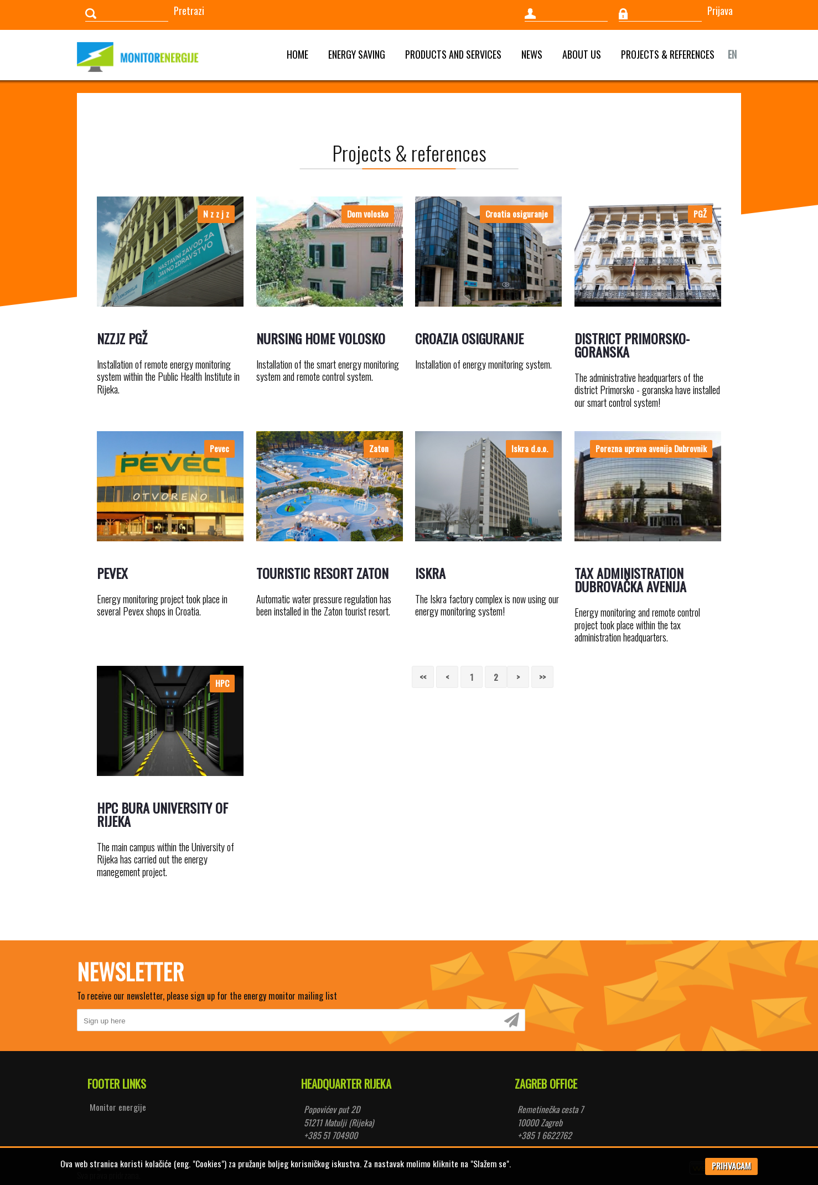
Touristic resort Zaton (322, 573)
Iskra (430, 573)
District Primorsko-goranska (632, 344)
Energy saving (356, 54)
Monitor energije (118, 1107)
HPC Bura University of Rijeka (162, 814)
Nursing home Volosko (320, 338)
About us (581, 54)
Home (297, 54)
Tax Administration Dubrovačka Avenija (630, 579)
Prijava (720, 10)
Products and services (453, 54)
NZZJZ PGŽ (122, 338)
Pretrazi (189, 10)
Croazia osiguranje (469, 338)
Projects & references (668, 54)
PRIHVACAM (731, 1165)
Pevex (112, 573)
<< (423, 677)
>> (542, 677)
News (531, 54)
